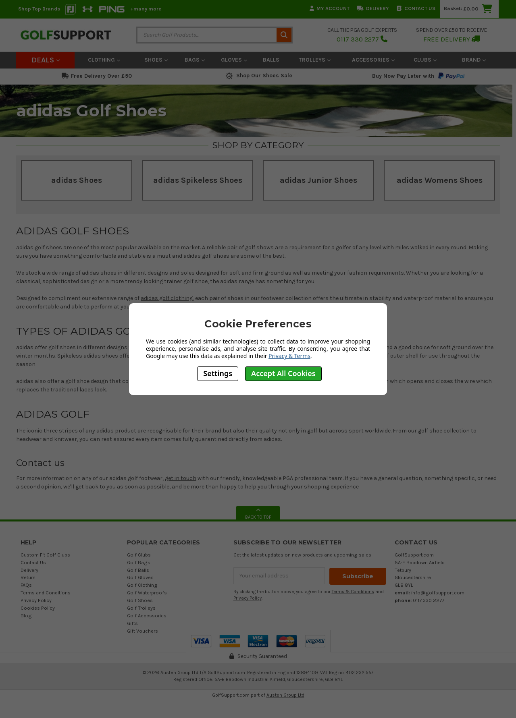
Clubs (425, 59)
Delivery (373, 8)
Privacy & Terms (289, 356)
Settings (217, 373)
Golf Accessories (146, 615)
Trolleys (315, 59)
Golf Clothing (142, 585)
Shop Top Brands (39, 9)
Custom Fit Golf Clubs (45, 555)
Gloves (234, 59)
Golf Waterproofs (147, 593)
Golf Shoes (140, 600)
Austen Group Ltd (285, 695)
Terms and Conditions (46, 593)
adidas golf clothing (167, 298)
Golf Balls (138, 570)
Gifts (132, 623)
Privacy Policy (36, 600)
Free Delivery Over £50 (97, 75)
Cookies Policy (38, 608)
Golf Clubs (139, 555)
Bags (195, 59)
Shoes (156, 59)
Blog (26, 615)
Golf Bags (138, 562)
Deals (45, 60)
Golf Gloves (140, 577)
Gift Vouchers (142, 631)
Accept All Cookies (283, 373)
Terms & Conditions (353, 591)
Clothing (104, 59)
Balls (271, 59)
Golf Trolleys (141, 608)
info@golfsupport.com (437, 593)
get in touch (180, 478)
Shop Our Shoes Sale (258, 75)
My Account (330, 8)
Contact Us (416, 8)
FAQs (26, 585)
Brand (474, 59)
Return (28, 577)
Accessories (373, 59)
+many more (145, 9)
